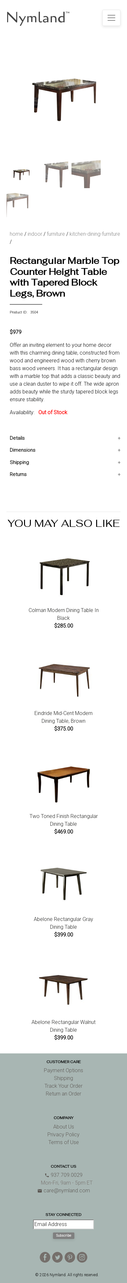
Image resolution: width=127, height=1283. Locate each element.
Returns (18, 474)
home (16, 234)
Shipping (19, 462)
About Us (63, 1127)
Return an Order (63, 1094)
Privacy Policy (63, 1134)
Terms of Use (63, 1142)
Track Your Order (63, 1086)
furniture (56, 234)
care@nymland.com (63, 1190)
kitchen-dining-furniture (95, 234)
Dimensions (22, 450)
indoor (35, 234)
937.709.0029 (63, 1175)
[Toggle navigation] (111, 18)
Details (17, 438)
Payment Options (63, 1070)
